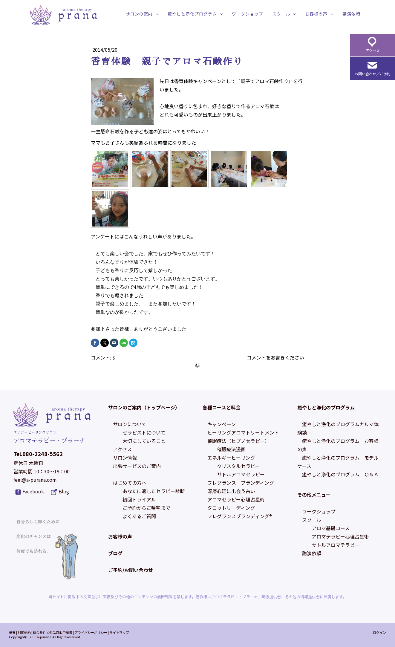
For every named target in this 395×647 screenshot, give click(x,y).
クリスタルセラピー (238, 465)
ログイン (379, 632)
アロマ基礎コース (331, 528)
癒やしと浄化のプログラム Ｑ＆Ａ (340, 474)
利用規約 (24, 632)
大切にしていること (144, 440)
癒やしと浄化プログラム (192, 14)
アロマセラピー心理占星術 (236, 499)
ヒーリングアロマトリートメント (243, 432)
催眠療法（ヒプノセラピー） (238, 440)
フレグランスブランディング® (239, 516)
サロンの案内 (139, 14)
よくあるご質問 (139, 516)
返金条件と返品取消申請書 (52, 632)
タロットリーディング (231, 507)
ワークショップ (247, 14)
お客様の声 (316, 14)
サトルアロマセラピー (241, 474)
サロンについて (129, 424)
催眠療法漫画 (231, 449)
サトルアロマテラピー (335, 544)
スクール (281, 14)
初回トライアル (139, 499)
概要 (12, 632)
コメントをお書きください (275, 357)
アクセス (122, 449)
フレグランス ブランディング (240, 482)
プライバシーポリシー (90, 632)
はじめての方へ (129, 482)
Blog (64, 491)
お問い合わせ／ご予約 (373, 73)
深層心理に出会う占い (231, 491)
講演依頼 (351, 14)
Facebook (33, 491)
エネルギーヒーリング (231, 457)
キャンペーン (221, 424)
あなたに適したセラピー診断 (154, 491)
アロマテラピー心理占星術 (340, 536)
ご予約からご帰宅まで (146, 507)
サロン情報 (125, 457)
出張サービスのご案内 (137, 465)
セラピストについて (144, 432)
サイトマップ (119, 632)
